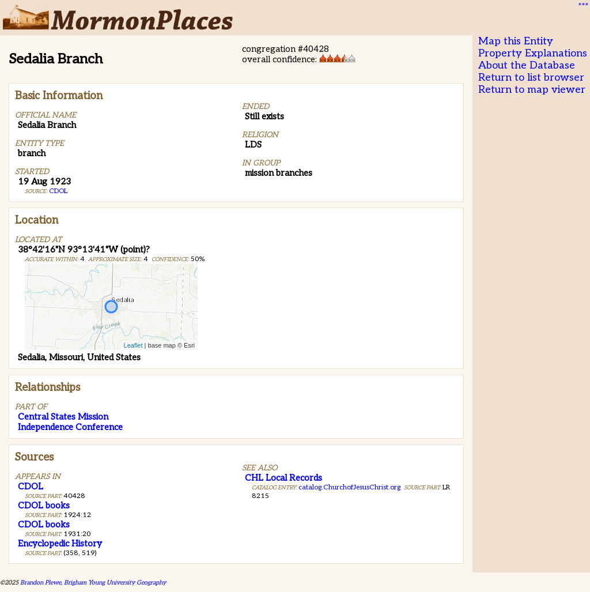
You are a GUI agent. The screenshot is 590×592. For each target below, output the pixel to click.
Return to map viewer (531, 90)
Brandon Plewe (40, 582)
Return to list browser (531, 77)
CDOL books (44, 505)
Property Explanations (532, 53)
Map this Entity (515, 41)
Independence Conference (70, 427)
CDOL (58, 191)
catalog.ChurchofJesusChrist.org (349, 487)
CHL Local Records (283, 478)
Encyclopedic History (60, 543)
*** (582, 6)
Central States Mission (63, 417)
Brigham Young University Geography (115, 582)
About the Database (526, 65)
